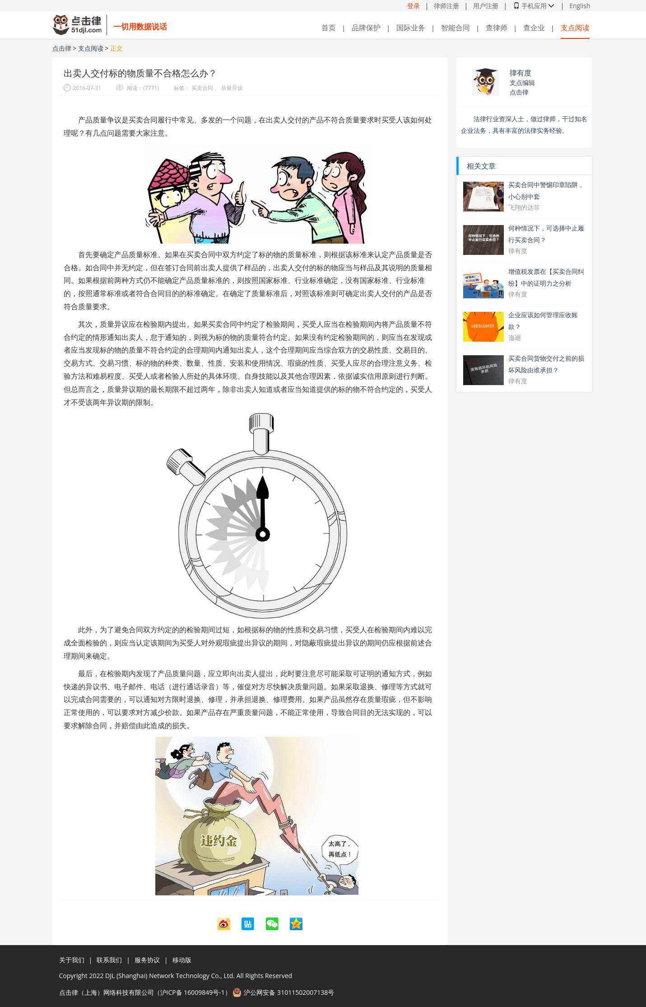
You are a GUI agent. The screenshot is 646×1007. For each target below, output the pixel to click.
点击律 (62, 48)
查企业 (534, 28)
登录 (413, 5)
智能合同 (455, 28)
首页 (328, 28)
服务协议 (147, 959)
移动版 (181, 959)
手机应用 (534, 5)
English (579, 5)
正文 (116, 48)
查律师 (496, 28)
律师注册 (446, 5)
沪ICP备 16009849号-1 (192, 992)
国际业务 (410, 28)
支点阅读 (575, 28)
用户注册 (485, 5)
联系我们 (109, 959)
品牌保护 (366, 28)
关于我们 (71, 959)
